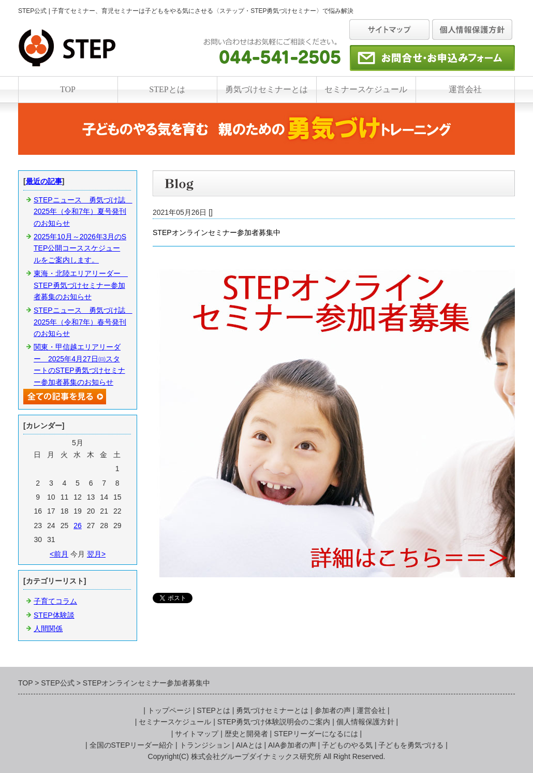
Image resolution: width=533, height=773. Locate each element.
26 (77, 525)
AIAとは (249, 745)
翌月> (96, 554)
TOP (68, 89)
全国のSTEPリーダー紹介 (132, 745)
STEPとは (167, 89)
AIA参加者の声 (292, 745)
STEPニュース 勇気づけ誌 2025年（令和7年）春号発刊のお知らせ (83, 322)
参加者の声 (333, 710)
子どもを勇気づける (410, 745)
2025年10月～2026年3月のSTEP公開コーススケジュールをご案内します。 (80, 248)
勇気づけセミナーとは (266, 89)
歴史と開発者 (246, 734)
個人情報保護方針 (365, 722)
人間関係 (48, 628)
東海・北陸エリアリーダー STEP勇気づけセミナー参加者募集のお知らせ (81, 285)
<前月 (59, 554)
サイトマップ (196, 734)
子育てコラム (55, 601)
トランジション (205, 745)
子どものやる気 (347, 745)
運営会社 (465, 89)
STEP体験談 (54, 615)
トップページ (169, 710)
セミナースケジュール (365, 89)
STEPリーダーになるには (316, 734)
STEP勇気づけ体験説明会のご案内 (274, 722)
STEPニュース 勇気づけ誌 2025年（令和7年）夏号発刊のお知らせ (83, 211)
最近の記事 (44, 181)
